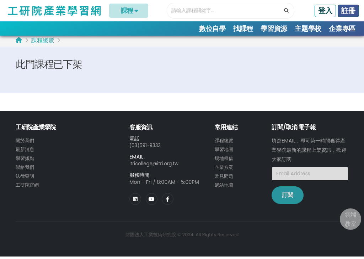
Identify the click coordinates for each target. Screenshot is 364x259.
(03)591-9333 (146, 147)
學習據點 (26, 160)
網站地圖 (225, 185)
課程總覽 (42, 43)
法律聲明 (26, 177)
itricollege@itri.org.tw (156, 166)
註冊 (348, 11)
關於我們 (26, 142)
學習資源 (274, 28)
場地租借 (225, 160)
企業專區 (342, 28)
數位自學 (212, 28)
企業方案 (225, 168)
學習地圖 (225, 151)
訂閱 (287, 197)
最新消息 (26, 151)
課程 (128, 10)
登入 (325, 11)
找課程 (243, 28)
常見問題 (225, 177)
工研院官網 (28, 185)
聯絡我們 (26, 168)
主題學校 (308, 28)
